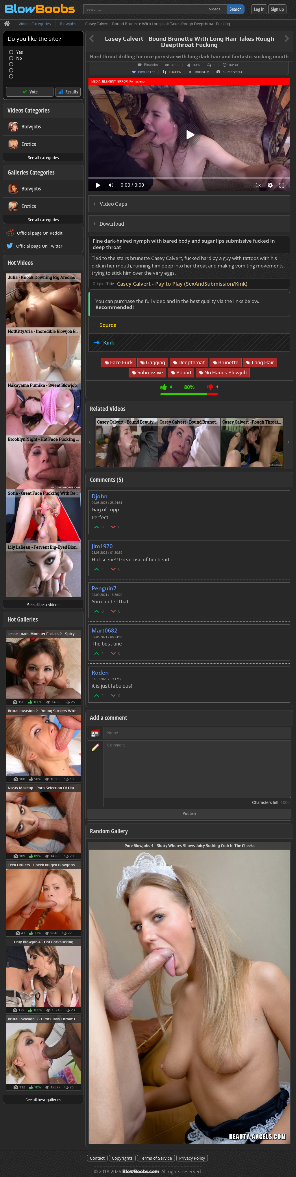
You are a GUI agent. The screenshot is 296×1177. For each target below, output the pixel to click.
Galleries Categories (31, 172)
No (19, 58)
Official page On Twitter (39, 246)
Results (71, 92)
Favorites (147, 72)
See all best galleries (43, 1099)
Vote (33, 92)
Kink (108, 342)
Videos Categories (29, 110)
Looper (175, 72)
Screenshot (233, 72)
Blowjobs (151, 65)
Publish (189, 813)
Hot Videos (20, 263)
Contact (97, 1158)
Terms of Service (156, 1158)
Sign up (277, 9)
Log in (259, 9)
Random (202, 72)
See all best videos (43, 604)
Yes (19, 52)
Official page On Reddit (39, 233)
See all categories (43, 157)
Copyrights (122, 1158)
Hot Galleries (23, 619)
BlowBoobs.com (140, 1171)
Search (236, 9)
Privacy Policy (192, 1158)
